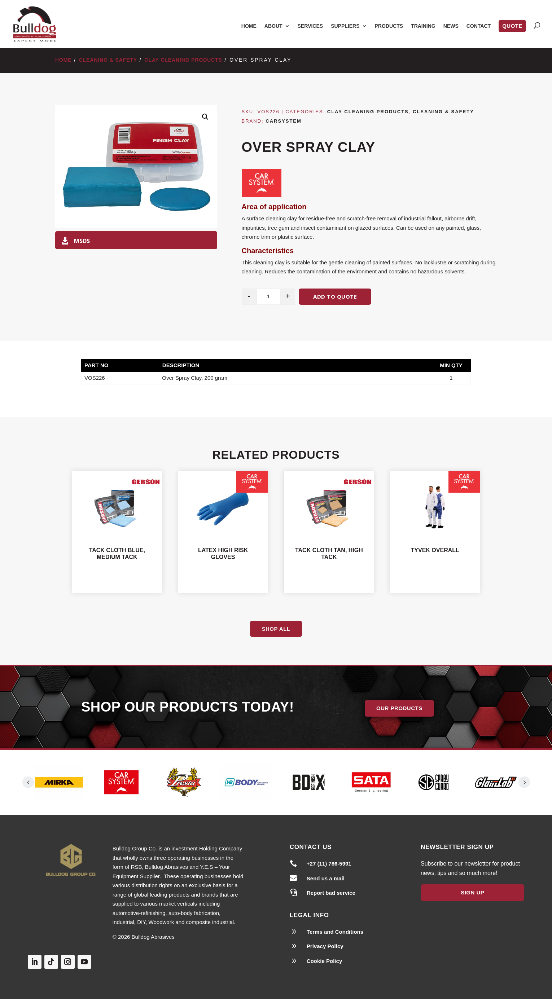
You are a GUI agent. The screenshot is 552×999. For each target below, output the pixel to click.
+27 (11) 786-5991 (329, 864)
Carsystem (284, 121)
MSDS (82, 241)
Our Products (399, 708)
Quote (512, 26)
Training (423, 26)
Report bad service (331, 893)
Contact (478, 26)
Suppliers (345, 26)
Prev (28, 782)
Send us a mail (326, 878)
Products (389, 26)
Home (249, 26)
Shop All (276, 629)
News (451, 26)
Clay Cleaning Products (183, 60)
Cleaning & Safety (108, 60)
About (273, 26)
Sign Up (472, 892)
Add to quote (335, 296)
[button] (205, 116)
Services (310, 26)
